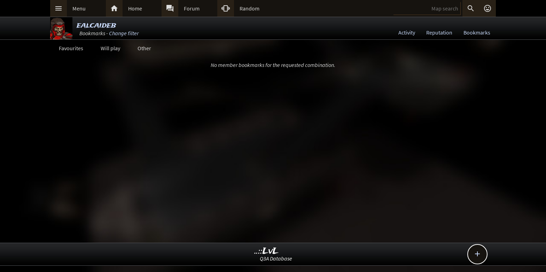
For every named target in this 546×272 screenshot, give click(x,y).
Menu (79, 8)
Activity (406, 32)
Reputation (439, 32)
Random (249, 8)
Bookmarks (476, 32)
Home (135, 8)
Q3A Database (276, 258)
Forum (192, 8)
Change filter (124, 33)
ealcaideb (96, 25)
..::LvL (266, 251)
